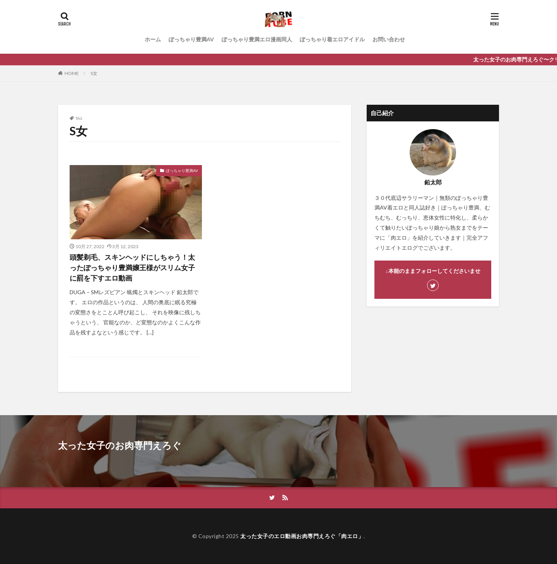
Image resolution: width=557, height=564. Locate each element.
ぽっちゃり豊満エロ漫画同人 (257, 39)
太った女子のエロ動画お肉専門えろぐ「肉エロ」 (302, 536)
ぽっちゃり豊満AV (191, 39)
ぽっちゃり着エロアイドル (332, 39)
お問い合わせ (388, 39)
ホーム (153, 39)
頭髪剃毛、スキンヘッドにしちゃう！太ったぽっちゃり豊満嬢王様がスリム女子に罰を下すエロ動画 (132, 267)
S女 (94, 73)
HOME (72, 73)
